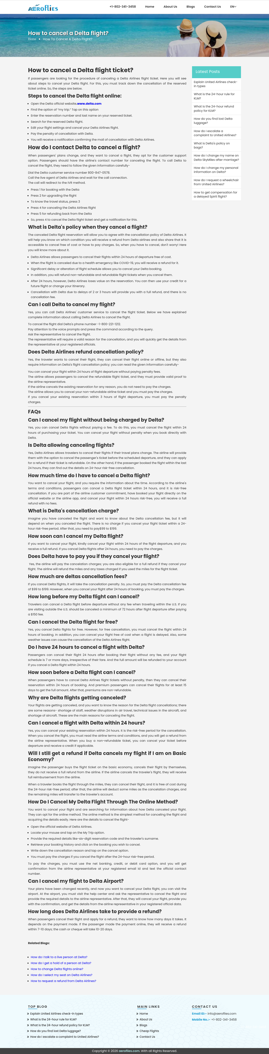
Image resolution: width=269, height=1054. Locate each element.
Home (149, 6)
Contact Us (212, 6)
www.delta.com (89, 103)
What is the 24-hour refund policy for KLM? (60, 1025)
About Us (170, 6)
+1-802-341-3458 (224, 1020)
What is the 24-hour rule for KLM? (53, 1019)
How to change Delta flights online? (57, 969)
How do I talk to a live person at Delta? (59, 957)
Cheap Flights (149, 1031)
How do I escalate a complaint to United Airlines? (64, 1037)
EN (233, 6)
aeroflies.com (129, 1051)
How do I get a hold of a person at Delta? (61, 963)
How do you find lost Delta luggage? (55, 1031)
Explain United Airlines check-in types (56, 1014)
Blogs (191, 6)
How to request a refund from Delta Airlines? (63, 981)
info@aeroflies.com (222, 1014)
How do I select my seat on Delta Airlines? (61, 975)
